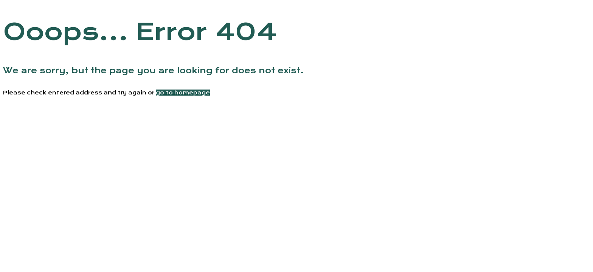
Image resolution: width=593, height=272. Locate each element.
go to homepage (183, 93)
